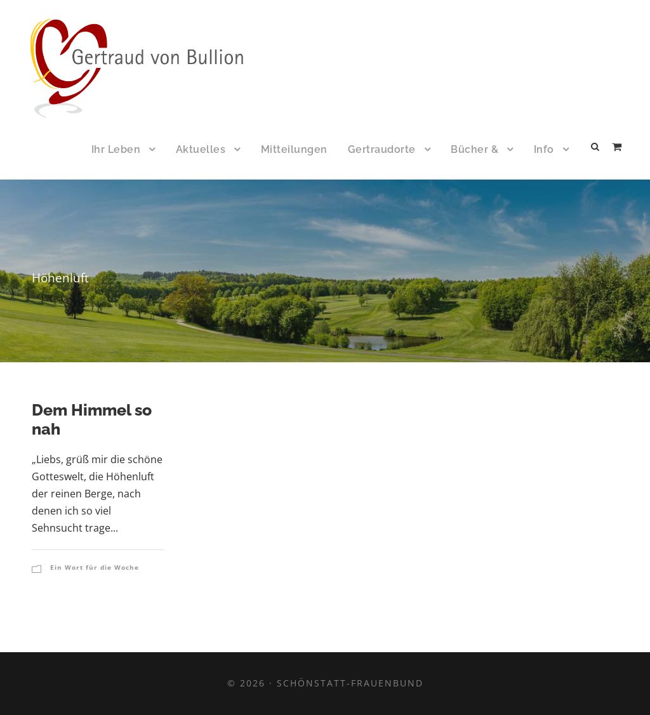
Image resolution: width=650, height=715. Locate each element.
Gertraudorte (382, 149)
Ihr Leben (116, 149)
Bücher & (474, 149)
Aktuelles (201, 149)
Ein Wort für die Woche (94, 567)
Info (544, 149)
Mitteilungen (294, 149)
